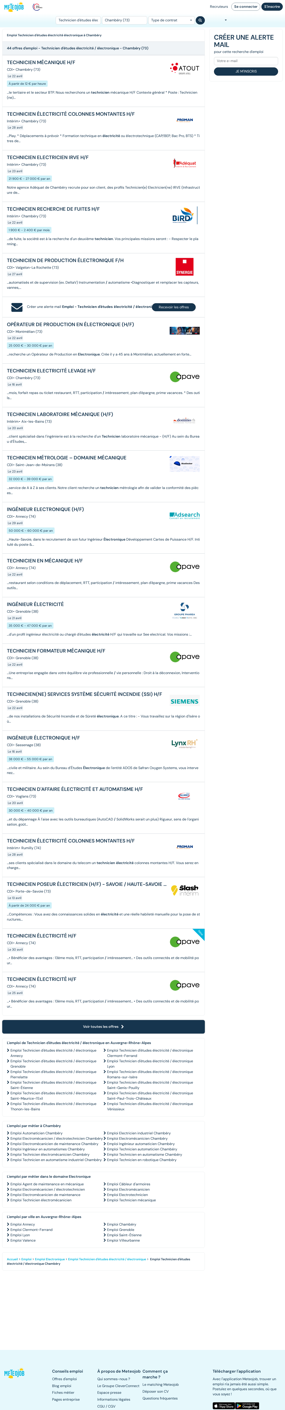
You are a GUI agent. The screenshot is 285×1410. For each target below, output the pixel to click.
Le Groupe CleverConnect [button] (118, 1386)
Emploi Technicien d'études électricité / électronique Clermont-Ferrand (150, 1053)
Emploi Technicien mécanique (131, 1200)
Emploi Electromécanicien (128, 1189)
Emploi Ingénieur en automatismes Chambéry (47, 1149)
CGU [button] (101, 1406)
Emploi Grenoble (120, 1229)
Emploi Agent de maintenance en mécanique (47, 1184)
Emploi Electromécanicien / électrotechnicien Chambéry (56, 1138)
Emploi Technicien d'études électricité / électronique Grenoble (53, 1064)
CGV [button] (112, 1406)
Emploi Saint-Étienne (124, 1235)
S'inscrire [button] (272, 6)
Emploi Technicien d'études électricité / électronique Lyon (150, 1064)
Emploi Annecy (22, 1224)
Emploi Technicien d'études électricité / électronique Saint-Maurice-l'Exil (53, 1096)
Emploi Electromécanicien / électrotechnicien (47, 1189)
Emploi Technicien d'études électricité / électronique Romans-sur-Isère (150, 1074)
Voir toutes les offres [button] (103, 1026)
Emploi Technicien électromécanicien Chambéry (50, 1154)
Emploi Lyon (20, 1235)
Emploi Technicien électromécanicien (40, 1200)
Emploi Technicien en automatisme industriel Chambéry (56, 1159)
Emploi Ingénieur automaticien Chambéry (141, 1143)
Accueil (12, 1259)
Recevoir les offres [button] (174, 307)
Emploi (26, 1259)
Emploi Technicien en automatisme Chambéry (144, 1154)
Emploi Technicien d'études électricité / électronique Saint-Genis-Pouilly (150, 1085)
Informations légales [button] (113, 1399)
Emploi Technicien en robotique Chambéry (142, 1159)
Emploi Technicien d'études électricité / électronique (107, 1259)
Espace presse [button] (109, 1392)
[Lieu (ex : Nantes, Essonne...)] (124, 20)
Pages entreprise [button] (66, 1399)
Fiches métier (63, 1392)
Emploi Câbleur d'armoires (128, 1184)
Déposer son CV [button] (155, 1391)
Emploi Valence (23, 1240)
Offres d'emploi (64, 1379)
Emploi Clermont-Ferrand (31, 1229)
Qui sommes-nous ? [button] (113, 1379)
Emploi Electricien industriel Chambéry (139, 1133)
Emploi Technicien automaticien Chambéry (142, 1149)
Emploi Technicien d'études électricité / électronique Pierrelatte (53, 1074)
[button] (14, 1373)
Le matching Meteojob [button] (160, 1384)
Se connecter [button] (245, 6)
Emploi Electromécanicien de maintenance (45, 1194)
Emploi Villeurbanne (123, 1240)
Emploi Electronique (50, 1259)
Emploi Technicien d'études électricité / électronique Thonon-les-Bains (53, 1106)
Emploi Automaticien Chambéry (36, 1133)
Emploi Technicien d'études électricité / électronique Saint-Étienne (53, 1085)
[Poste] (78, 20)
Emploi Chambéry (121, 1224)
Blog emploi (61, 1386)
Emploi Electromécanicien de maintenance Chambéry (54, 1143)
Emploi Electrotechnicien (127, 1194)
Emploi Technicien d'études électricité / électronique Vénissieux (150, 1106)
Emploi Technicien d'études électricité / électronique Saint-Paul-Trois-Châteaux (150, 1096)
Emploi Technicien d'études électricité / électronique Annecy (53, 1053)
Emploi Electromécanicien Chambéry (137, 1138)
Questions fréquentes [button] (160, 1398)
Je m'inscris (246, 71)
